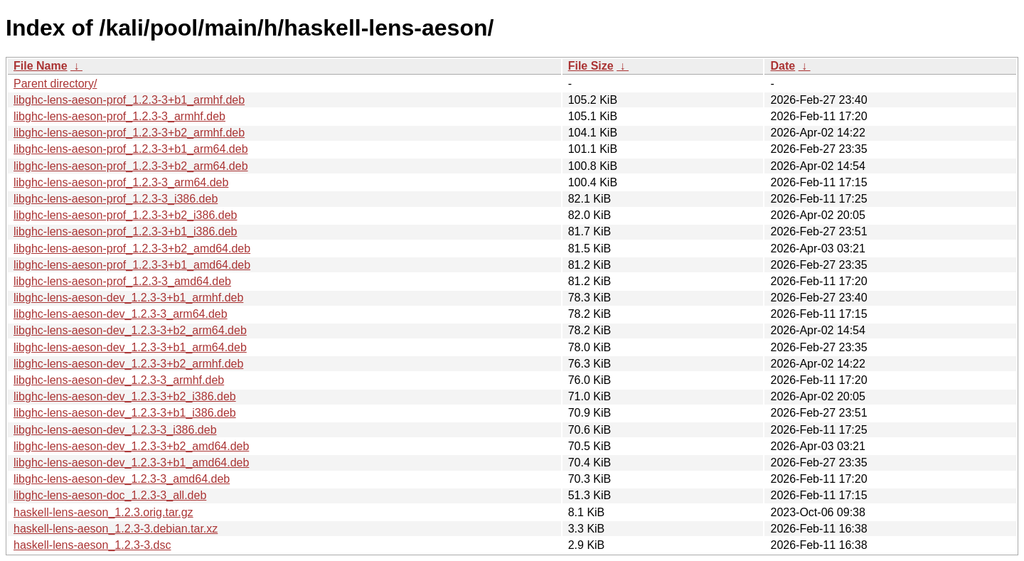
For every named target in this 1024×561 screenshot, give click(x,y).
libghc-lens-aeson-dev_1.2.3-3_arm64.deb (121, 314)
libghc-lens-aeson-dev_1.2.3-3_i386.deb (115, 430)
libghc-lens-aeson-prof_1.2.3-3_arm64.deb (121, 182)
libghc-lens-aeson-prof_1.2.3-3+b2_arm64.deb (131, 166)
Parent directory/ (55, 84)
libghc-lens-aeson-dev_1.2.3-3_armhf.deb (119, 380)
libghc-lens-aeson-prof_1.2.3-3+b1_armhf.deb (129, 100)
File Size (591, 66)
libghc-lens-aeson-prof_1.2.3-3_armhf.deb (119, 116)
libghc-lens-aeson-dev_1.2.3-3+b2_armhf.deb (128, 364)
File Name (41, 66)
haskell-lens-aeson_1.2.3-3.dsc (92, 545)
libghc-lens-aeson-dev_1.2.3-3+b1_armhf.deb (128, 298)
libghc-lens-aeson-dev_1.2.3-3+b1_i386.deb (125, 413)
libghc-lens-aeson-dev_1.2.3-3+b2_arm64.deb (130, 330)
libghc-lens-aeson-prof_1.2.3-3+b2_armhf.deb (129, 133)
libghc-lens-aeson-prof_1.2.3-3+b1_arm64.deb (131, 149)
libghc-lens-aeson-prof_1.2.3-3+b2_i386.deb (125, 215)
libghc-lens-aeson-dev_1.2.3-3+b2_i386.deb (125, 396)
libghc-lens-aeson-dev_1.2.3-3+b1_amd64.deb (131, 462)
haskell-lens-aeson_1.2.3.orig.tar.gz (103, 512)
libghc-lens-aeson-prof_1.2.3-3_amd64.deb (122, 281)
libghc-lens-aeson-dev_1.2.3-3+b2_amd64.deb (131, 446)
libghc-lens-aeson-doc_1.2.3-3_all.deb (110, 495)
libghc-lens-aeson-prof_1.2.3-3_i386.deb (116, 199)
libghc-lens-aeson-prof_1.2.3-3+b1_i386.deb (125, 231)
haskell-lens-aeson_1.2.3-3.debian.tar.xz (116, 529)
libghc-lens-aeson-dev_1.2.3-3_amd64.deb (122, 479)
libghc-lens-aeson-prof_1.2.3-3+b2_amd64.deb (132, 248)
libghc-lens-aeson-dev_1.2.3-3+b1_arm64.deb (130, 347)
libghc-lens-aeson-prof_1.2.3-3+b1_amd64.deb (132, 265)
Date (782, 66)
